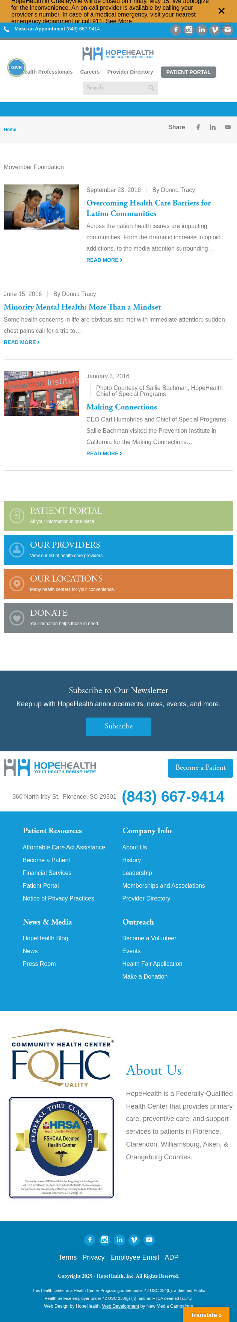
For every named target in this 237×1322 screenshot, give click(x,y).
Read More (104, 260)
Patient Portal (188, 72)
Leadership (137, 873)
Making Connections (121, 407)
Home (10, 129)
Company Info (147, 831)
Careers (90, 72)
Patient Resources (52, 831)
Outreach (138, 923)
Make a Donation (145, 977)
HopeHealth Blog (45, 938)
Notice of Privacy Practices (58, 899)
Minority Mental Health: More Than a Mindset (82, 308)
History (131, 860)
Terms (67, 1257)
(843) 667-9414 (52, 29)
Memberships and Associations (163, 886)
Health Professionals (47, 72)
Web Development (120, 1306)
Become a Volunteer (149, 938)
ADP (172, 1257)
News (30, 951)
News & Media (47, 923)
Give (16, 67)
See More (119, 21)
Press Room (39, 964)
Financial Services (47, 873)
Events (131, 951)
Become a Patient (200, 768)
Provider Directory (130, 72)
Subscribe (119, 727)
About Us (134, 848)
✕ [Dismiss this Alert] (221, 11)
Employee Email (134, 1257)
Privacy (93, 1257)
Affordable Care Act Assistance (64, 848)
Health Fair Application (152, 964)
